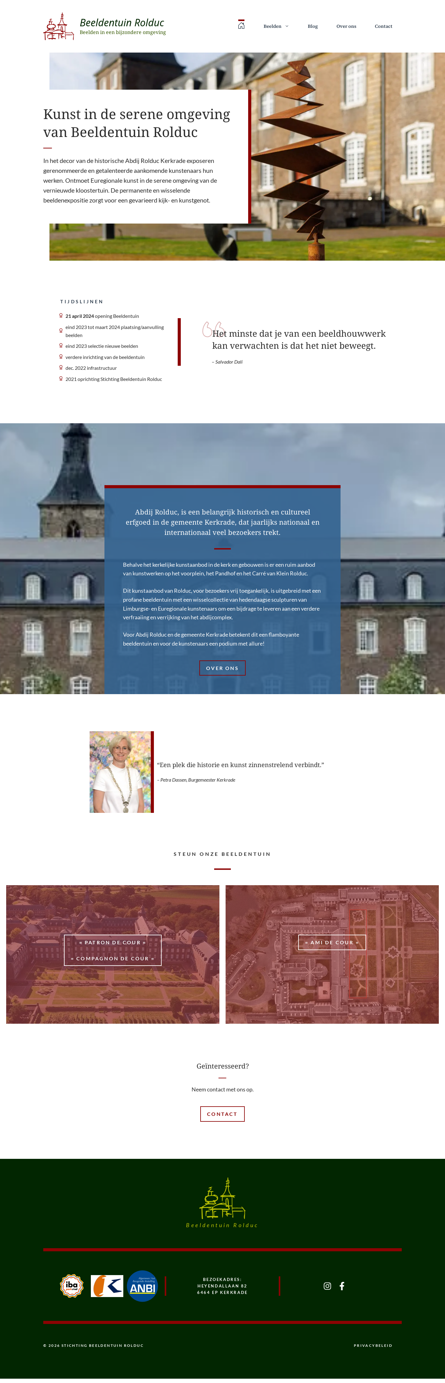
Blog (313, 26)
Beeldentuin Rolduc (122, 22)
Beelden (281, 26)
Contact (383, 26)
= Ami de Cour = (332, 942)
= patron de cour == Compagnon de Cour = (113, 950)
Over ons (346, 26)
